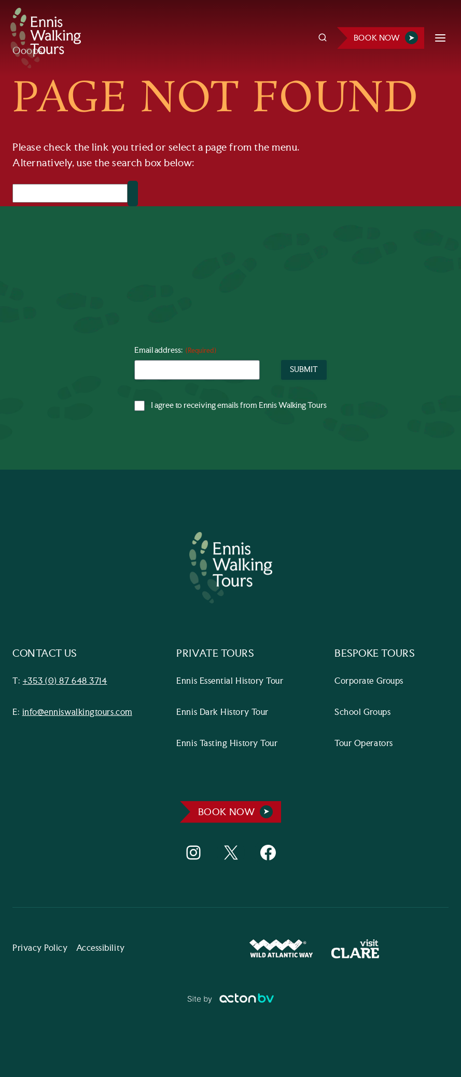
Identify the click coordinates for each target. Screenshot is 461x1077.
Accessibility (100, 948)
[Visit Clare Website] (355, 949)
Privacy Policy (40, 948)
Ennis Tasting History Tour (226, 744)
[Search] (70, 193)
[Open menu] (440, 38)
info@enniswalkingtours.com (77, 712)
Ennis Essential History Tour (229, 681)
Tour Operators (363, 744)
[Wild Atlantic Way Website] (281, 949)
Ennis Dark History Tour (222, 712)
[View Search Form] (322, 38)
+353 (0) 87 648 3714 (65, 681)
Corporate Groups (368, 681)
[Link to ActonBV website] (230, 1002)
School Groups (362, 712)
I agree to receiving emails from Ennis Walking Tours (239, 405)
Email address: (175, 351)
